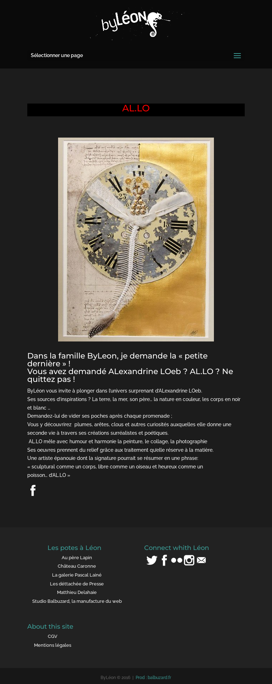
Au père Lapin (77, 557)
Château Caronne (77, 566)
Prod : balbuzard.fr (153, 677)
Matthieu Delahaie (77, 592)
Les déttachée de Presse (77, 583)
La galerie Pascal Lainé (77, 575)
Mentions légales (52, 645)
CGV (52, 636)
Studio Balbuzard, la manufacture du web (77, 601)
